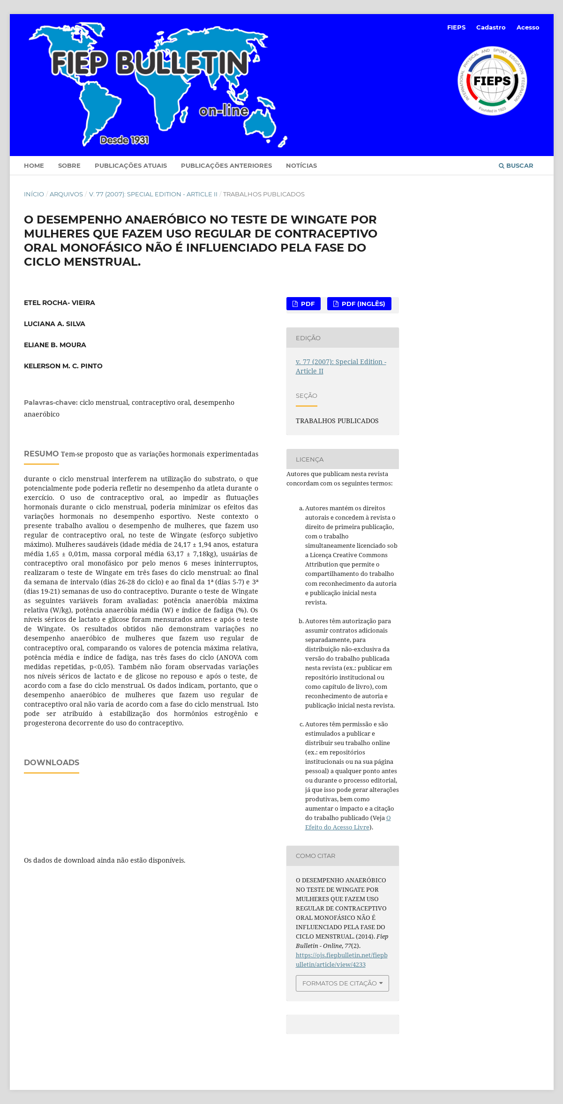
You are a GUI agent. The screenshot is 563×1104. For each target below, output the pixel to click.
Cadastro (491, 27)
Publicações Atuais (131, 165)
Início (34, 194)
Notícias (301, 165)
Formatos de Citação (339, 983)
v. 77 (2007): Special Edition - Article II (153, 194)
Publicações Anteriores (226, 165)
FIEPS (456, 27)
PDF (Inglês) (362, 303)
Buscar (516, 165)
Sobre (69, 165)
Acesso (528, 27)
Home (34, 165)
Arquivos (66, 194)
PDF (307, 303)
